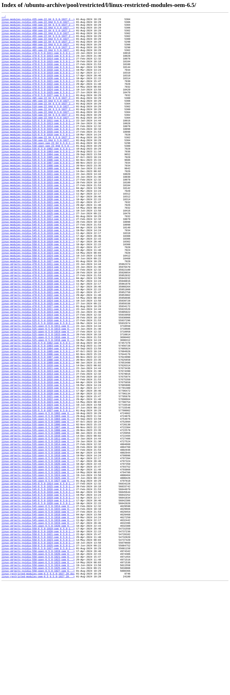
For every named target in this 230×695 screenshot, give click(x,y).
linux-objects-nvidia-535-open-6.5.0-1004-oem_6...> (38, 500)
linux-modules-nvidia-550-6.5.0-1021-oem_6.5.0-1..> (38, 294)
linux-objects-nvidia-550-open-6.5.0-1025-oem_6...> (38, 679)
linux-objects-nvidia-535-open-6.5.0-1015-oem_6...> (38, 533)
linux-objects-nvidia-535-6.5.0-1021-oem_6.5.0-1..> (38, 473)
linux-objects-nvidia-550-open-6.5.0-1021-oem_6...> (38, 665)
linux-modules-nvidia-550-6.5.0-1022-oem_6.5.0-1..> (38, 297)
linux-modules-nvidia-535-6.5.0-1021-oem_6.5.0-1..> (38, 239)
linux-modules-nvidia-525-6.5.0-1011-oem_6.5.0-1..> (38, 142)
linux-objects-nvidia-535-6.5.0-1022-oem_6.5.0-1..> (38, 476)
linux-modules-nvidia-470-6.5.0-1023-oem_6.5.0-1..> (38, 101)
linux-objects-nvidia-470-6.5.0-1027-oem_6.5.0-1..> (38, 364)
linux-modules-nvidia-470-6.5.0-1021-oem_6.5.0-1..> (38, 94)
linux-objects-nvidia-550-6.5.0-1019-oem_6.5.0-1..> (38, 631)
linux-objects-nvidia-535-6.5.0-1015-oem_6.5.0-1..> (38, 449)
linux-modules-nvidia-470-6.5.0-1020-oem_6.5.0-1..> (38, 91)
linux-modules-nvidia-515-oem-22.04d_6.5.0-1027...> (38, 131)
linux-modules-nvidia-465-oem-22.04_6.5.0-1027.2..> (38, 54)
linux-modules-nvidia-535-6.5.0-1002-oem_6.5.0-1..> (38, 175)
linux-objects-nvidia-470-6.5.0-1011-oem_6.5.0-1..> (38, 314)
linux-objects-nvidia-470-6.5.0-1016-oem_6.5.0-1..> (38, 327)
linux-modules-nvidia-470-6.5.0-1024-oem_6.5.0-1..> (38, 104)
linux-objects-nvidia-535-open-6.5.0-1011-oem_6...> (38, 523)
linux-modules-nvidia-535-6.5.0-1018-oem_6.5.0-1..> (38, 223)
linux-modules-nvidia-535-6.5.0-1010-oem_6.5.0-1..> (38, 202)
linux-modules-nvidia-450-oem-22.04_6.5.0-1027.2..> (38, 33)
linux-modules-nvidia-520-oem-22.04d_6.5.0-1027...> (38, 138)
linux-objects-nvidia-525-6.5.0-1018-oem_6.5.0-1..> (38, 385)
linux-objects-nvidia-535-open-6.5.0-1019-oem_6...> (38, 547)
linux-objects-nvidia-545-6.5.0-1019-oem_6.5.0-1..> (38, 594)
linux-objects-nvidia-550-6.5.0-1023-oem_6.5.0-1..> (38, 645)
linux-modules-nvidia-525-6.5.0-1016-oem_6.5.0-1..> (38, 155)
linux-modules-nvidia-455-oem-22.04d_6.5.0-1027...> (38, 44)
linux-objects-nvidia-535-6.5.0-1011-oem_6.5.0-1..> (38, 439)
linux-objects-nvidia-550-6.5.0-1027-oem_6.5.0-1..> (38, 655)
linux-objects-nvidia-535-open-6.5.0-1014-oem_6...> (38, 530)
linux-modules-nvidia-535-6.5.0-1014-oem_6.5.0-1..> (38, 212)
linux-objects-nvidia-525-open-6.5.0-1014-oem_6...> (38, 395)
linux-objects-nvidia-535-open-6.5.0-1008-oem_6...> (38, 513)
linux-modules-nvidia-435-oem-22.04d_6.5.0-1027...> (38, 23)
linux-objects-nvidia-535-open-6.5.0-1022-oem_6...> (38, 560)
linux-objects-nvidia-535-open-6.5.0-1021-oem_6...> (38, 557)
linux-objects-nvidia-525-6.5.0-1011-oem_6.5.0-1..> (38, 368)
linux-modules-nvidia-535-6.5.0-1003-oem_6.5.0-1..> (38, 179)
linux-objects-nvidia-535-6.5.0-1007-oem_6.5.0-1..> (38, 425)
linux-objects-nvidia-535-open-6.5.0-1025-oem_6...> (38, 570)
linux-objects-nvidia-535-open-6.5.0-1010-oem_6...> (38, 520)
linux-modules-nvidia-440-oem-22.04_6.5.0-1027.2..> (38, 27)
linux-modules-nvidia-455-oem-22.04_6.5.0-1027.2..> (38, 40)
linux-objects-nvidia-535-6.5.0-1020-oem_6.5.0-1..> (38, 469)
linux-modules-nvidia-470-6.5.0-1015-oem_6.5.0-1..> (38, 71)
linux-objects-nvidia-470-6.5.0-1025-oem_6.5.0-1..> (38, 361)
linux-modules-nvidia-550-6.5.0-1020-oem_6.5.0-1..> (38, 290)
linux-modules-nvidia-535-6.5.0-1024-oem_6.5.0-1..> (38, 250)
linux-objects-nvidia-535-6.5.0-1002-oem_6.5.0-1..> (38, 408)
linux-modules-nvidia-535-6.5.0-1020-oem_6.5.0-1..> (38, 236)
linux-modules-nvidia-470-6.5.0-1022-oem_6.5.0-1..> (38, 98)
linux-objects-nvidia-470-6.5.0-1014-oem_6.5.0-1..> (38, 321)
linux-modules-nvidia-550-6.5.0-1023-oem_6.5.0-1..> (38, 300)
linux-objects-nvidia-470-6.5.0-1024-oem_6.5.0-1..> (38, 358)
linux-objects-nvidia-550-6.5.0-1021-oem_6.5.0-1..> (38, 638)
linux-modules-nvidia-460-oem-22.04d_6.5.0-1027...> (38, 50)
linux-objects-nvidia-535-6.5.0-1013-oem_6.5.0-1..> (38, 442)
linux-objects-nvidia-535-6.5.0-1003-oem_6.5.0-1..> (38, 412)
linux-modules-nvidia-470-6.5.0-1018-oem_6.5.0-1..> (38, 77)
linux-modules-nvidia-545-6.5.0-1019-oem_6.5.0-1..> (38, 277)
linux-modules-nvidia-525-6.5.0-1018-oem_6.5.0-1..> (38, 158)
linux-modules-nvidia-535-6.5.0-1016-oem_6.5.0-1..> (38, 219)
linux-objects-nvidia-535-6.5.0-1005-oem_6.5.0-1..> (38, 418)
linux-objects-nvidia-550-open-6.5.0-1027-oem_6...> (38, 682)
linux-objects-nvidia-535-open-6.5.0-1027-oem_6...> (38, 574)
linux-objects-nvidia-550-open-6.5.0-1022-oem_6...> (38, 668)
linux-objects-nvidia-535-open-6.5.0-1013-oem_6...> (38, 527)
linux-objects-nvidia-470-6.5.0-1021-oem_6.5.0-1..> (38, 348)
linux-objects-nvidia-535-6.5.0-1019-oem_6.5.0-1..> (38, 462)
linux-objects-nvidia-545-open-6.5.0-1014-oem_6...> (38, 604)
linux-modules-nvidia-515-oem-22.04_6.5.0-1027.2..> (38, 128)
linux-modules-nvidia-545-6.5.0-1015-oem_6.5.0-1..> (38, 263)
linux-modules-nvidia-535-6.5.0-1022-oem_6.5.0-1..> (38, 243)
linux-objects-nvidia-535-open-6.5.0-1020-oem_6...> (38, 554)
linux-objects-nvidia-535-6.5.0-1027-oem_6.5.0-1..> (38, 489)
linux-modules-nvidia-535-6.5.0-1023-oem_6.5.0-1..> (38, 246)
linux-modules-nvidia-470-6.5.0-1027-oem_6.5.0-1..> (38, 111)
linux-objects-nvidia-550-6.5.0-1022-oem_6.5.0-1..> (38, 641)
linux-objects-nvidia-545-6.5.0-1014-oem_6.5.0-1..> (38, 577)
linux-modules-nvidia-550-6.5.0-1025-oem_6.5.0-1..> (38, 307)
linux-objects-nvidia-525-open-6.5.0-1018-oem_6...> (38, 405)
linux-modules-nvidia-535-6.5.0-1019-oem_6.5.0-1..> (38, 229)
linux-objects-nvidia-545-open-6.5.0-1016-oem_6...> (38, 611)
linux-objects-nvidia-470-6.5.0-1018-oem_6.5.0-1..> (38, 331)
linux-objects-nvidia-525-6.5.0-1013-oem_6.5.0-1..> (38, 371)
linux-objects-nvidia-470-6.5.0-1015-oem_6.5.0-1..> (38, 324)
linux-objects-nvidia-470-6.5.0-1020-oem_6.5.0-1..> (38, 344)
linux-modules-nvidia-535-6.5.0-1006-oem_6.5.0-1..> (38, 189)
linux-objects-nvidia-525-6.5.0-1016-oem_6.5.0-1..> (38, 381)
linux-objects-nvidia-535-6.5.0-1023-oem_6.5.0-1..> (38, 479)
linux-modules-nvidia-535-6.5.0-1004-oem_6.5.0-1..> (38, 182)
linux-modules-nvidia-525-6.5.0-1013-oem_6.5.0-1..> (38, 145)
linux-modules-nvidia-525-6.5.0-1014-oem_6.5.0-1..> (38, 148)
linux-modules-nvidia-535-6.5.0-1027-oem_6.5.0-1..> (38, 256)
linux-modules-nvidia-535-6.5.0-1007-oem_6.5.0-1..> (38, 192)
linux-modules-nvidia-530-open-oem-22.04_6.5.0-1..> (38, 169)
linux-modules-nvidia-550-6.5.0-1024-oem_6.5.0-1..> (38, 304)
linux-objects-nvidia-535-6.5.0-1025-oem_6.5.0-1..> (38, 486)
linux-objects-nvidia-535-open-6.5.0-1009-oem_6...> (38, 516)
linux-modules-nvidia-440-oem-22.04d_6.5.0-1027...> (38, 30)
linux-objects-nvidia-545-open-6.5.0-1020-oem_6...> (38, 628)
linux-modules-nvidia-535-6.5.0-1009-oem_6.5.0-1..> (38, 199)
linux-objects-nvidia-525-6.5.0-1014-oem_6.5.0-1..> (38, 375)
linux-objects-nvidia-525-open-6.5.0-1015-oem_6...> (38, 398)
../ (4, 17)
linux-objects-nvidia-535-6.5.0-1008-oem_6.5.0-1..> (38, 429)
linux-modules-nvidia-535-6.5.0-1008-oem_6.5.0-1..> (38, 196)
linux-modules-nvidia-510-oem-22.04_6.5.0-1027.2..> (38, 121)
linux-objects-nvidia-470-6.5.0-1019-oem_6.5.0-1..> (38, 337)
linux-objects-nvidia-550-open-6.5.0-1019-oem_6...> (38, 658)
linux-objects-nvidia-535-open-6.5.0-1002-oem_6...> (38, 493)
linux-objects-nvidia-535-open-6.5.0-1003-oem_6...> (38, 496)
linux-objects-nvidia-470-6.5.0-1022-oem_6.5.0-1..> (38, 351)
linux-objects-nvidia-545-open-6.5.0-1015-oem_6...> (38, 608)
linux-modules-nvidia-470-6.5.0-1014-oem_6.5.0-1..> (38, 67)
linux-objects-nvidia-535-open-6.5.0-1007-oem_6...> (38, 510)
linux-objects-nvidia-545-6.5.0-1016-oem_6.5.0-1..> (38, 584)
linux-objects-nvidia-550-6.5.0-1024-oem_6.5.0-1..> (38, 648)
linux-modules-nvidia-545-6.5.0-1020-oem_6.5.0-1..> (38, 283)
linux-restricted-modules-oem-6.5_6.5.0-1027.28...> (38, 689)
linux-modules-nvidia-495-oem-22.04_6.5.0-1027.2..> (38, 115)
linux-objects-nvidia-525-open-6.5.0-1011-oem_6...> (38, 388)
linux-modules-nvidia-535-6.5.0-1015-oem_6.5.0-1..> (38, 216)
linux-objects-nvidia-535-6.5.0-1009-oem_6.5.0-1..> (38, 432)
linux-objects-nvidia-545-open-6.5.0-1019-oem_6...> (38, 621)
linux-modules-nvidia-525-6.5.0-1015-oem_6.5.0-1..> (38, 152)
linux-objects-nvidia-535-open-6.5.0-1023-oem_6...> (38, 564)
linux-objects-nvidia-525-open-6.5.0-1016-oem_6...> (38, 402)
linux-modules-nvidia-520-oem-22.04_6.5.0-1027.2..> (38, 135)
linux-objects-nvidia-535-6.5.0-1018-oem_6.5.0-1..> (38, 456)
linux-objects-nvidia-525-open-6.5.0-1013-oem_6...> (38, 391)
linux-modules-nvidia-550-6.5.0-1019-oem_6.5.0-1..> (38, 287)
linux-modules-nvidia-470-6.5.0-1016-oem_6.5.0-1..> (38, 74)
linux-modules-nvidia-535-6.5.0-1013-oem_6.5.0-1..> (38, 209)
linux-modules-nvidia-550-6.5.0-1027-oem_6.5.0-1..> (38, 310)
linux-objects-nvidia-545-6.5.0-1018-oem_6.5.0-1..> (38, 587)
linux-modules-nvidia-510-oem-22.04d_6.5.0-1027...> (38, 125)
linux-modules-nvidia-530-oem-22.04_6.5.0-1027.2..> (38, 162)
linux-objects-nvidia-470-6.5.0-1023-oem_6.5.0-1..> (38, 354)
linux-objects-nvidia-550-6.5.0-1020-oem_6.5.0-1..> (38, 635)
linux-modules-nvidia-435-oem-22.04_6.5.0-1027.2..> (38, 20)
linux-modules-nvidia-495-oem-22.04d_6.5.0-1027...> (38, 118)
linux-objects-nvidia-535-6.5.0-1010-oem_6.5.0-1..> (38, 435)
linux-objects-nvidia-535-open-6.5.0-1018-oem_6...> (38, 540)
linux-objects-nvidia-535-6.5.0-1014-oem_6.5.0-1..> (38, 446)
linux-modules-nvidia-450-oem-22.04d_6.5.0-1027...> (38, 37)
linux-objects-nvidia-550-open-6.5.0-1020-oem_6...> (38, 662)
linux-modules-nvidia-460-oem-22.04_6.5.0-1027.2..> (38, 47)
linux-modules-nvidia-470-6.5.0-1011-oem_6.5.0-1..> (38, 60)
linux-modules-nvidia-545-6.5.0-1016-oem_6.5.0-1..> (38, 267)
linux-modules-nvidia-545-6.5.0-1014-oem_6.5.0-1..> (38, 260)
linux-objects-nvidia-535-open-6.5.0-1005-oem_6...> (38, 503)
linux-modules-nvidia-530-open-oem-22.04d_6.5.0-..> (38, 172)
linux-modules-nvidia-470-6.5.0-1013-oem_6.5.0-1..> (38, 64)
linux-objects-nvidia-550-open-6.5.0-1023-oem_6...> (38, 672)
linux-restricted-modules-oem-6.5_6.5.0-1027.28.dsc (38, 685)
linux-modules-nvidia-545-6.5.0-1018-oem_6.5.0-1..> (38, 270)
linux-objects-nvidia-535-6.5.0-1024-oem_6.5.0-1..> (38, 483)
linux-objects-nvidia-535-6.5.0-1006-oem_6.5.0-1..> (38, 422)
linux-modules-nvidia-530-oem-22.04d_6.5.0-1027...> (38, 165)
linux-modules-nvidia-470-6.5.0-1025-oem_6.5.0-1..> (38, 108)
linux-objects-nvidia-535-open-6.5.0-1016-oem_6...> (38, 537)
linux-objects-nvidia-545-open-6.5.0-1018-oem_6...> (38, 614)
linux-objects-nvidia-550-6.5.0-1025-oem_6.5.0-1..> (38, 652)
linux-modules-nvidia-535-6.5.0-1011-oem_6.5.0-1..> (38, 206)
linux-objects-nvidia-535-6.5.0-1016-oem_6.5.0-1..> (38, 452)
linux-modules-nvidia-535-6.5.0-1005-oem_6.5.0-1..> (38, 185)
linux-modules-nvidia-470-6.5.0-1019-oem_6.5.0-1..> (38, 84)
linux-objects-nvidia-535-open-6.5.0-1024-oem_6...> (38, 567)
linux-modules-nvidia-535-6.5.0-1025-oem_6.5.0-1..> (38, 253)
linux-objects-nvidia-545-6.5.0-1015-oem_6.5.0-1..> (38, 581)
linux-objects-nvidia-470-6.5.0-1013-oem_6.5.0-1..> (38, 317)
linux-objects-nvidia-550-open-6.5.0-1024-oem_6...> (38, 675)
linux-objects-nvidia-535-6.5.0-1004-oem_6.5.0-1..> (38, 415)
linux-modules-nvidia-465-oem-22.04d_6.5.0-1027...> (38, 57)
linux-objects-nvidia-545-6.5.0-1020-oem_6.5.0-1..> (38, 601)
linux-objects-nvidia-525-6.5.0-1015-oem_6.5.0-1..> (38, 378)
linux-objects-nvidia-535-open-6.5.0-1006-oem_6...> (38, 506)
